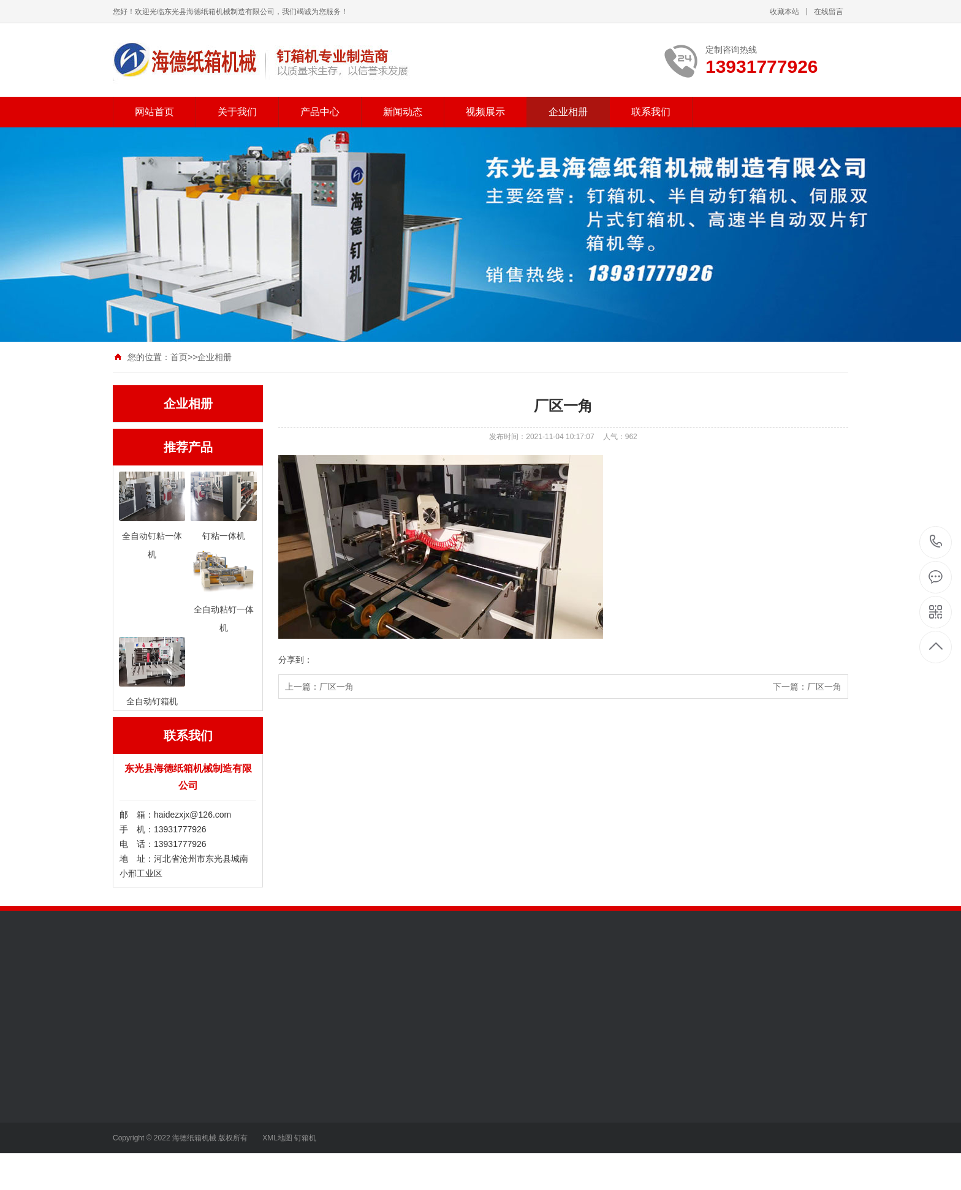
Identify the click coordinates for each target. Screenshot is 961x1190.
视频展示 (485, 112)
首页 (179, 357)
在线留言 (828, 11)
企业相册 (568, 112)
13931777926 (936, 541)
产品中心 (320, 112)
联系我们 (650, 112)
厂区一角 (336, 686)
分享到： (295, 660)
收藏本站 (784, 11)
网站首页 (154, 112)
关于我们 (237, 112)
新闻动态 (402, 112)
